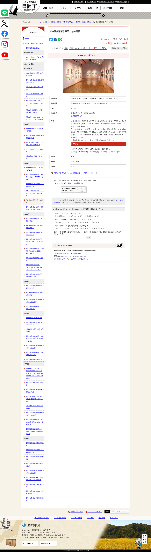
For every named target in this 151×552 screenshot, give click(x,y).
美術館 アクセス (76, 116)
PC (113, 512)
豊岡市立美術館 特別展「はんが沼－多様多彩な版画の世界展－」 (35, 193)
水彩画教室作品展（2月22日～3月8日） (34, 130)
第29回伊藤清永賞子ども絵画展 (34, 95)
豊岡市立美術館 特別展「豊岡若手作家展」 (35, 220)
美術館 (53, 22)
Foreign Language (123, 2)
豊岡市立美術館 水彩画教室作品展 (35, 458)
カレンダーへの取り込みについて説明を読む (69, 183)
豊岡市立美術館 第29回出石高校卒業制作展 (35, 323)
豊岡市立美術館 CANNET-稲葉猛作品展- (34, 492)
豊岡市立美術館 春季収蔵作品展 (35, 384)
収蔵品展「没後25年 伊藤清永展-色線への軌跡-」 (34, 111)
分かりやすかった (63, 222)
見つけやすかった (63, 228)
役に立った (61, 216)
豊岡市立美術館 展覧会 (83, 22)
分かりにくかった (98, 222)
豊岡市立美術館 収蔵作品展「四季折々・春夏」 (34, 275)
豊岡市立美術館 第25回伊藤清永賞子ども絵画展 (35, 301)
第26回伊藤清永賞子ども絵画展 (34, 259)
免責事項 (102, 518)
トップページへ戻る (94, 512)
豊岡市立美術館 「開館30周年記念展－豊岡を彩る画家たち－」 (35, 399)
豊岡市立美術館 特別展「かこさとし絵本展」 (35, 308)
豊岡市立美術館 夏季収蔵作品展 (35, 485)
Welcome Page (78, 2)
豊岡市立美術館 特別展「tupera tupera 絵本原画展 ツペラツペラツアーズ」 (34, 267)
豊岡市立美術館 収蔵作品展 (34, 318)
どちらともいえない (76, 216)
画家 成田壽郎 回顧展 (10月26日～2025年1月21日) (34, 144)
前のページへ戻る (77, 512)
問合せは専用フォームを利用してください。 (73, 259)
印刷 (106, 43)
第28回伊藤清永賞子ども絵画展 (34, 150)
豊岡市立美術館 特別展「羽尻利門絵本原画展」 (35, 354)
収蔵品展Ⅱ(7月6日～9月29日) (34, 157)
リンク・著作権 (76, 518)
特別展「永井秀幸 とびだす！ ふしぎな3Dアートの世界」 (35, 103)
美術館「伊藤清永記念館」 (65, 22)
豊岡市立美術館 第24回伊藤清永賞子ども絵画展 (35, 347)
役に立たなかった (93, 216)
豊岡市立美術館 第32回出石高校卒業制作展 (35, 185)
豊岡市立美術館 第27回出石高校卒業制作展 (35, 451)
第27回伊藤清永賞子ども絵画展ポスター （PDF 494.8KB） (75, 173)
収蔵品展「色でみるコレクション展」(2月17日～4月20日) (34, 118)
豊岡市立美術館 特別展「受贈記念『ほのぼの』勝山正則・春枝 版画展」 (35, 251)
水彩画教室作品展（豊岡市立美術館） (34, 330)
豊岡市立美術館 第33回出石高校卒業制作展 (35, 137)
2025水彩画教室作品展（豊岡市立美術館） (35, 74)
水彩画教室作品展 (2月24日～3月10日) (34, 169)
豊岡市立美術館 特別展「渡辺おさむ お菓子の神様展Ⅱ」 (35, 208)
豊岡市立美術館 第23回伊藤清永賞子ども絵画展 (35, 414)
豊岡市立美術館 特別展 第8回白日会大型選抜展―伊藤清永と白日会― (34, 338)
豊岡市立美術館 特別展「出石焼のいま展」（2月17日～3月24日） (35, 177)
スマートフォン (122, 512)
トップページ (37, 22)
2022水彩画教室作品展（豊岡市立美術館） (35, 227)
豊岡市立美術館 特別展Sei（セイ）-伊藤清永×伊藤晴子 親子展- (34, 431)
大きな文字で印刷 (118, 43)
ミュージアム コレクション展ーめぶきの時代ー (35, 58)
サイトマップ (91, 2)
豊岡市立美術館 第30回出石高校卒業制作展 (35, 287)
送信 (88, 238)
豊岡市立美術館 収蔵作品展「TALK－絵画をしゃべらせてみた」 (35, 241)
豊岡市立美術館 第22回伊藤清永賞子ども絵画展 (35, 472)
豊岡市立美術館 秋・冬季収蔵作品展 (35, 465)
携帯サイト (114, 518)
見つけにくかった (98, 228)
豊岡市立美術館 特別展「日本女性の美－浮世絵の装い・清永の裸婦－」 (35, 422)
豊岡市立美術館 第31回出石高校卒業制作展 (35, 234)
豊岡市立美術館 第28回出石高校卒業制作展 (35, 391)
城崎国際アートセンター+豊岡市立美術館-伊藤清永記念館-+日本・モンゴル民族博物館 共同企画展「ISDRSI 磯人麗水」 (34, 373)
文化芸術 (46, 22)
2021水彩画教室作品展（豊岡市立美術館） (35, 294)
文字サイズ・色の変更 (106, 2)
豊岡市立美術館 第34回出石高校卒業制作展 (35, 81)
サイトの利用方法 (60, 518)
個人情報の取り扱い (42, 518)
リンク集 (90, 518)
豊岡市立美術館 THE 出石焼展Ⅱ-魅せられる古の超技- (34, 479)
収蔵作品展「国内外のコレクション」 (34, 88)
